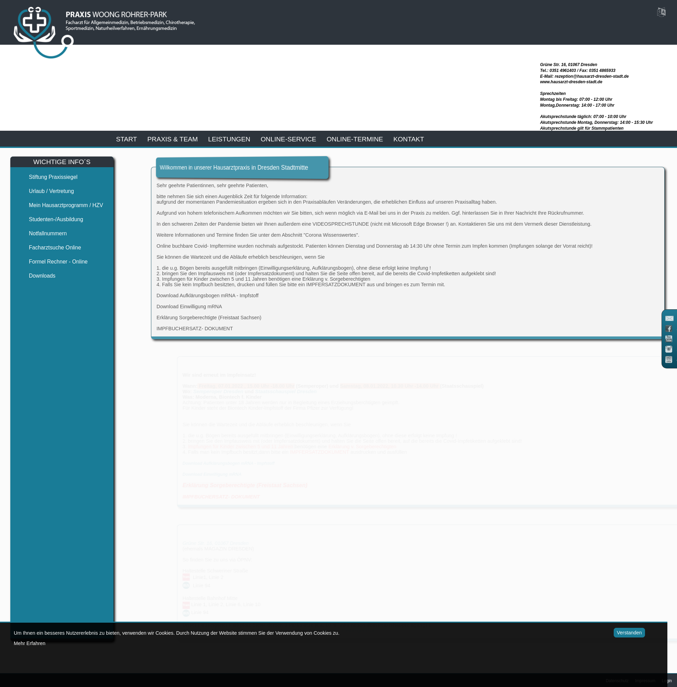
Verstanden (615, 632)
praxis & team (172, 139)
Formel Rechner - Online (52, 262)
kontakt (409, 139)
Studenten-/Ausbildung (50, 219)
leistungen (229, 139)
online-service (288, 139)
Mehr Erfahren (29, 643)
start (126, 139)
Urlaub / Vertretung (45, 191)
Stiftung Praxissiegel (47, 177)
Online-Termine (354, 139)
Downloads (36, 276)
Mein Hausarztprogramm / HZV (60, 205)
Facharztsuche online (49, 247)
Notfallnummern (42, 233)
